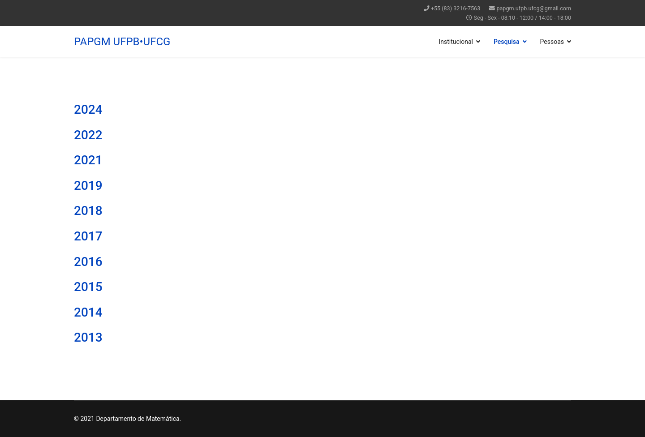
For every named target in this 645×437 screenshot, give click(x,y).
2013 (88, 337)
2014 (88, 312)
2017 (88, 236)
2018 (88, 210)
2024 (88, 109)
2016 (88, 261)
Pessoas (552, 41)
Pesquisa (507, 41)
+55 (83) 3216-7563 (456, 8)
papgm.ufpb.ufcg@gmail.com (533, 8)
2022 (88, 135)
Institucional (456, 41)
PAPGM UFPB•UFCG (122, 41)
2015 (88, 286)
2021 (88, 160)
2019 (88, 185)
